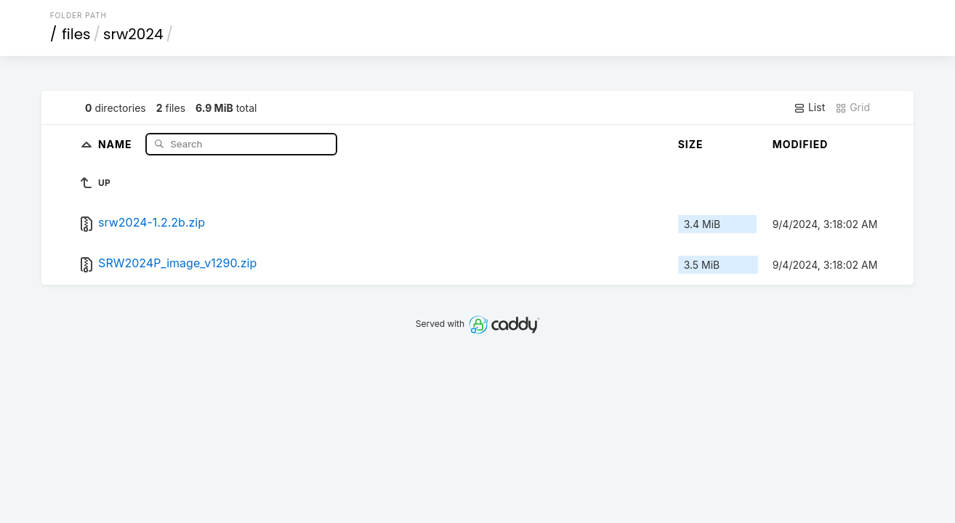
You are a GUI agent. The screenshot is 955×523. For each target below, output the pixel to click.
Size (691, 144)
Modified (801, 144)
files (76, 34)
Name (116, 143)
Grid (852, 107)
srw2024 (133, 34)
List (809, 107)
